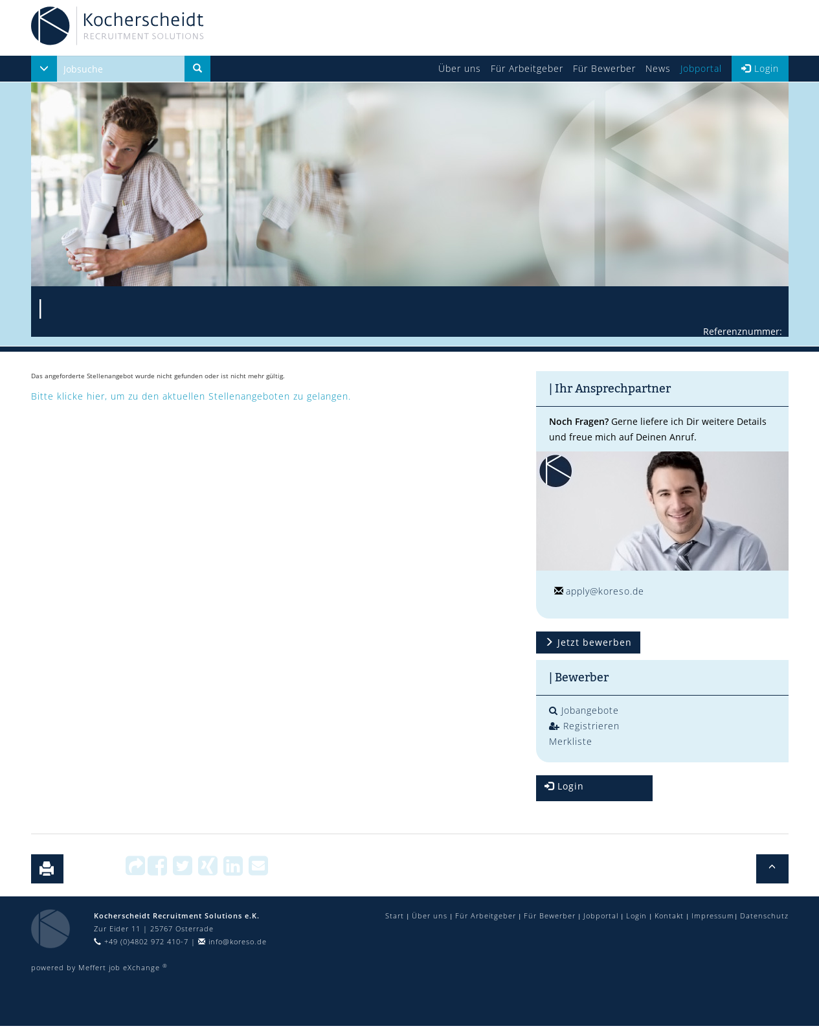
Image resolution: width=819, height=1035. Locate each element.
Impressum (712, 915)
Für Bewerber (604, 68)
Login (760, 68)
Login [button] (564, 786)
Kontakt (669, 915)
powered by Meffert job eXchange (99, 967)
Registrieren (584, 726)
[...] (121, 69)
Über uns (459, 68)
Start (394, 915)
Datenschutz (764, 915)
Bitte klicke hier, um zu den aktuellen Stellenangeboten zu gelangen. (191, 396)
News (658, 68)
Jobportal (701, 68)
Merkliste (570, 741)
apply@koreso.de (605, 591)
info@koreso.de (232, 941)
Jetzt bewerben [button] (588, 642)
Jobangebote (584, 710)
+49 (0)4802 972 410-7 (141, 941)
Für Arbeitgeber (527, 68)
